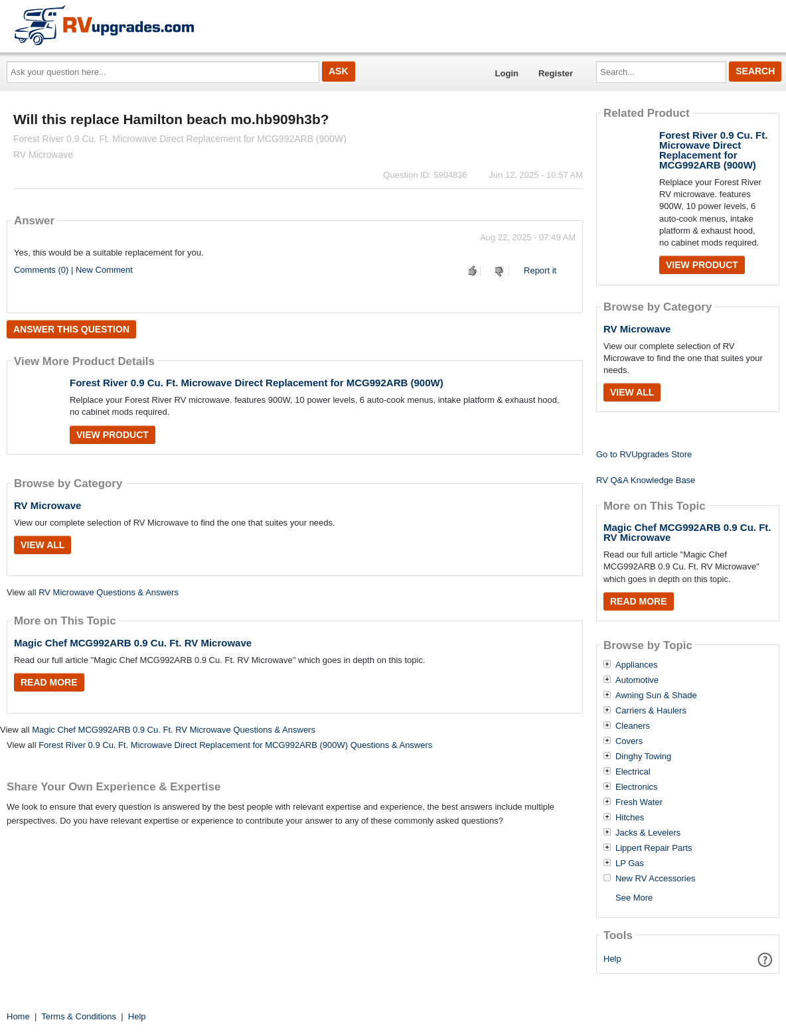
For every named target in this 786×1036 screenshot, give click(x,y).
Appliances (636, 665)
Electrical (633, 772)
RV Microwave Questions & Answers (109, 592)
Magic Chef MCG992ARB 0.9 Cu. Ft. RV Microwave (133, 642)
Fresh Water (639, 802)
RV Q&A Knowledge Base (645, 480)
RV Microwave (47, 505)
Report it (540, 270)
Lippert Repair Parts (653, 848)
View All (42, 545)
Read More (49, 682)
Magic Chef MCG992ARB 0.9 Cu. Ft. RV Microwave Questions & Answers (173, 730)
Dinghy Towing (643, 756)
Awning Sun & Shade (656, 695)
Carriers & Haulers (650, 710)
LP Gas (629, 863)
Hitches (629, 817)
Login (506, 73)
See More (634, 898)
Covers (629, 741)
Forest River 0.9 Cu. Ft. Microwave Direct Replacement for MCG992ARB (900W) (256, 382)
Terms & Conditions (78, 1016)
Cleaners (632, 726)
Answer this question (71, 329)
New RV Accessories (655, 878)
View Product (112, 434)
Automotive (637, 680)
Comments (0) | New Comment (73, 270)
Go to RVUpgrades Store (644, 454)
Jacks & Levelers (647, 833)
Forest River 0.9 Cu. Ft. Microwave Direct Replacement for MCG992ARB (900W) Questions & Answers (235, 745)
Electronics (636, 787)
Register (555, 73)
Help (612, 959)
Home (18, 1016)
